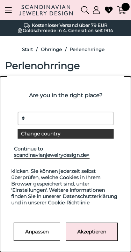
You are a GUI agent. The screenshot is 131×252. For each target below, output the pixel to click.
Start (27, 49)
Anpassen (37, 232)
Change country (40, 134)
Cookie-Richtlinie (68, 203)
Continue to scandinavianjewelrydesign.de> (51, 152)
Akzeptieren (91, 232)
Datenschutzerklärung (90, 196)
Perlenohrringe (87, 49)
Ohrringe (51, 49)
